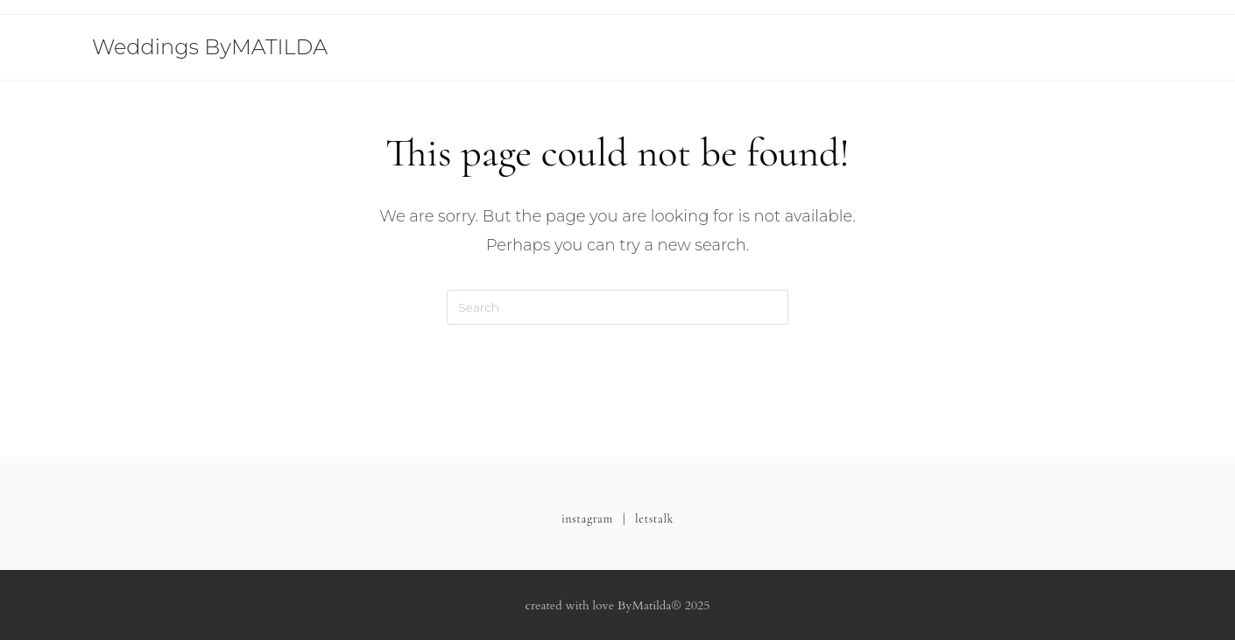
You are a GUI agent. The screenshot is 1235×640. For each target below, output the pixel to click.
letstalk (654, 518)
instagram (587, 518)
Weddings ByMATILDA (210, 47)
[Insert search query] (617, 307)
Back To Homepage (618, 395)
